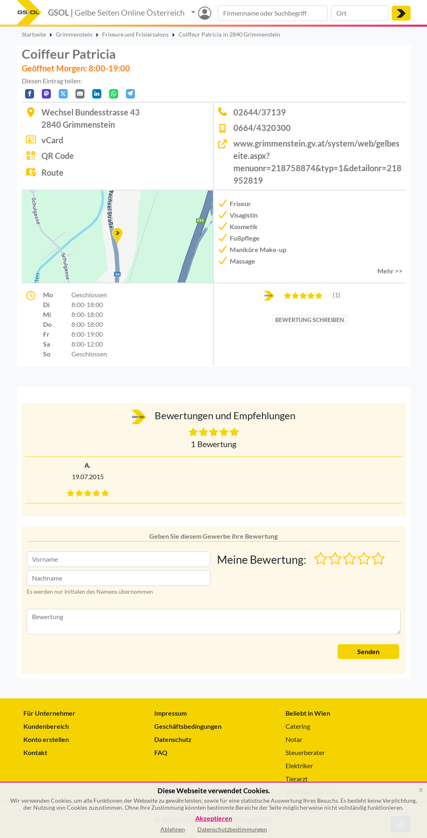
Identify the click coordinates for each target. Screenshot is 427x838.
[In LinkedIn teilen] (96, 94)
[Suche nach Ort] (359, 13)
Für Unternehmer (49, 713)
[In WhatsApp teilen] (113, 94)
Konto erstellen (46, 739)
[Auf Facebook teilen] (29, 94)
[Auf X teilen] (63, 94)
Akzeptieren (213, 818)
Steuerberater (305, 752)
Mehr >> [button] (389, 271)
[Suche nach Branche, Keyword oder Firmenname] (273, 13)
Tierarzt (296, 779)
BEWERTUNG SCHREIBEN (309, 319)
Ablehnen (172, 829)
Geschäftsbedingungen (187, 726)
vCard (52, 140)
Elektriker (299, 765)
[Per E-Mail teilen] (79, 94)
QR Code (57, 156)
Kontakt (35, 752)
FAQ (160, 752)
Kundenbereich (46, 726)
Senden (368, 651)
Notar (293, 739)
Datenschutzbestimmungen (232, 829)
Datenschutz (173, 739)
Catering (297, 726)
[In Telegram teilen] (130, 94)
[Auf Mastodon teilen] (46, 94)
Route (52, 172)
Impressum (170, 713)
